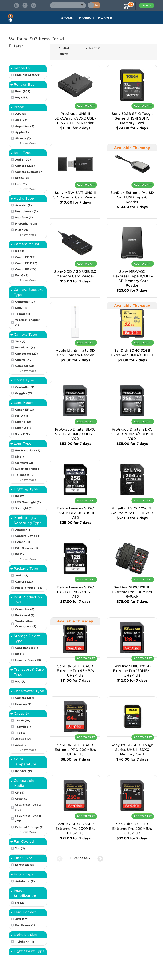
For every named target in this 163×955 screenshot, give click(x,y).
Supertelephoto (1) (28, 468)
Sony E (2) (22, 434)
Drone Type (24, 380)
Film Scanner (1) (26, 548)
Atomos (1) (23, 138)
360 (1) (20, 341)
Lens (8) (21, 184)
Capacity (21, 714)
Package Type (26, 569)
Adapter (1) (23, 529)
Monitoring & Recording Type (27, 520)
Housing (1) (23, 704)
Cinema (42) (24, 359)
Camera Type (25, 335)
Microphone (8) (26, 223)
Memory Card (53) (28, 660)
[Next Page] (100, 858)
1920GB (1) (23, 726)
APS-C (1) (22, 919)
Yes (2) (20, 848)
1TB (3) (20, 732)
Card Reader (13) (27, 647)
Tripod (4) (22, 313)
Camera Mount (26, 244)
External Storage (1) (29, 827)
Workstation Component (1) (25, 624)
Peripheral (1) (25, 615)
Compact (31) (24, 365)
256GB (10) (23, 738)
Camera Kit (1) (25, 698)
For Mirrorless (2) (27, 450)
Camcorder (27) (26, 353)
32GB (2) (21, 744)
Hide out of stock (27, 75)
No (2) (19, 902)
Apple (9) (22, 132)
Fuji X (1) (21, 415)
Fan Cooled (24, 841)
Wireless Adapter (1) (27, 322)
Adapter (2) (23, 205)
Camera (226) (25, 165)
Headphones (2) (26, 211)
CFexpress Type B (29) (28, 818)
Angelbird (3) (24, 126)
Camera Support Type (28, 292)
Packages (105, 17)
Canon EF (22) (25, 257)
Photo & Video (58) (28, 587)
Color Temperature (25, 761)
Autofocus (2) (25, 881)
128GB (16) (22, 720)
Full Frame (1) (25, 925)
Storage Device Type (27, 638)
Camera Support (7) (29, 171)
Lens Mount (24, 403)
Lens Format (25, 912)
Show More (28, 143)
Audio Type (24, 198)
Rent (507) (23, 91)
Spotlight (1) (24, 508)
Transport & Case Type (29, 672)
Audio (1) (21, 575)
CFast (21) (22, 798)
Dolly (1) (21, 307)
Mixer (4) (21, 229)
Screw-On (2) (24, 864)
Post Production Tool (28, 599)
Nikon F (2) (23, 421)
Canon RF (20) (25, 269)
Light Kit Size (25, 935)
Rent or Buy (24, 84)
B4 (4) (19, 251)
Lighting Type (26, 489)
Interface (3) (24, 217)
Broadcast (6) (25, 347)
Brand (19, 107)
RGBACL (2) (23, 771)
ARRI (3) (21, 120)
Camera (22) (24, 581)
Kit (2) (19, 496)
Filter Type (23, 858)
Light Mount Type (29, 951)
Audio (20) (23, 159)
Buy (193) (22, 97)
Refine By (22, 68)
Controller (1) (24, 387)
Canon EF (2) (24, 409)
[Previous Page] (59, 858)
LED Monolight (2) (28, 502)
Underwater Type (29, 691)
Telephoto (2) (25, 474)
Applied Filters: (63, 51)
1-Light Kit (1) (24, 941)
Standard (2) (24, 462)
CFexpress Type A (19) (28, 807)
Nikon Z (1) (23, 428)
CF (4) (19, 792)
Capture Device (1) (28, 535)
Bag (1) (20, 681)
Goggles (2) (23, 393)
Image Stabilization (25, 893)
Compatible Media (24, 783)
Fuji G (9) (22, 275)
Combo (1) (22, 542)
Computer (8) (24, 609)
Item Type (22, 153)
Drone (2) (22, 178)
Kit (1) (19, 456)
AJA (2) (20, 114)
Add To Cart (86, 105)
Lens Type (22, 444)
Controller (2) (25, 301)
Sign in (146, 5)
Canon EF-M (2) (26, 263)
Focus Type (24, 874)
